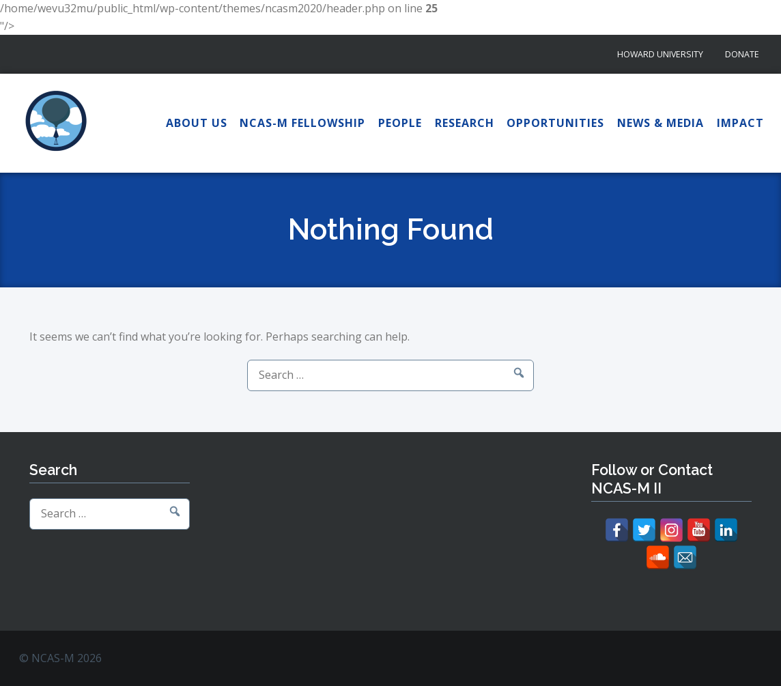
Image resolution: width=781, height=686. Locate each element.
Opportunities (555, 122)
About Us (196, 122)
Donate (742, 54)
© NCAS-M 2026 (60, 658)
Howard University (660, 54)
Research (464, 122)
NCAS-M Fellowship (302, 122)
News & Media (660, 122)
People (400, 122)
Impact (740, 122)
